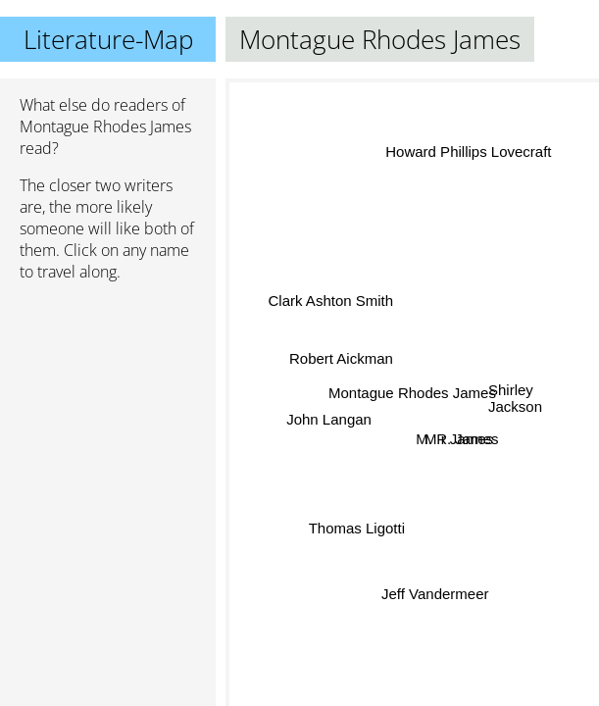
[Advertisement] (108, 401)
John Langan (329, 418)
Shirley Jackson (515, 398)
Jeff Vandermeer (437, 592)
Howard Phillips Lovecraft (469, 152)
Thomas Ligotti (357, 528)
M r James (458, 436)
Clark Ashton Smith (330, 303)
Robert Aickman (342, 354)
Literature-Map (108, 39)
